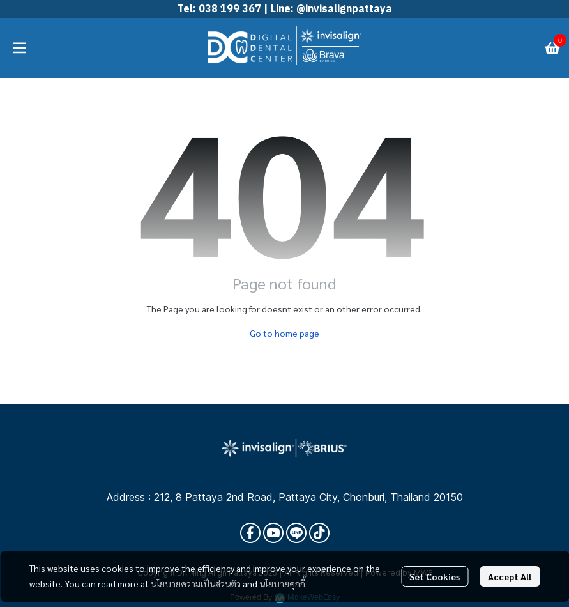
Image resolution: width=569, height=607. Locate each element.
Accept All (509, 576)
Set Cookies (434, 576)
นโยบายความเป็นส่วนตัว (196, 583)
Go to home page (284, 333)
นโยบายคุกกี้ (282, 583)
